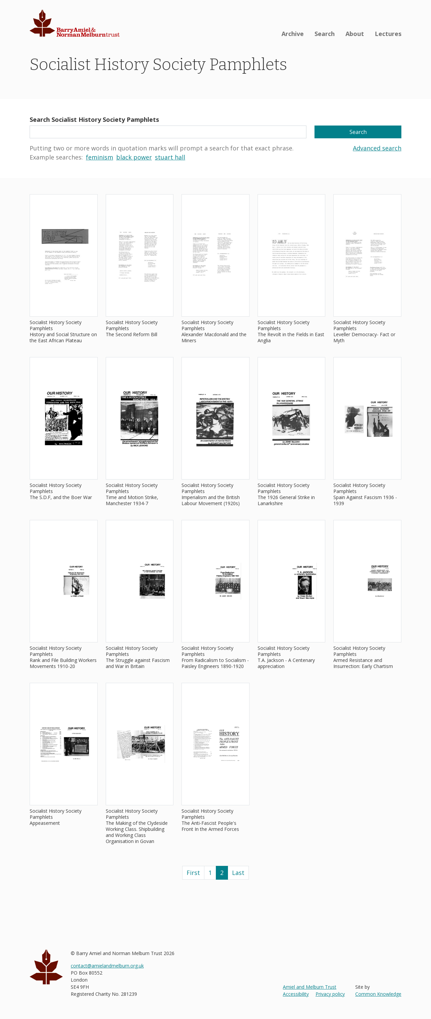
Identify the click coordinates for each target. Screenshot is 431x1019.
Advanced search (377, 148)
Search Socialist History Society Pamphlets (94, 119)
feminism (99, 157)
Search (324, 34)
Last (238, 873)
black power (134, 157)
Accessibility (296, 994)
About (354, 34)
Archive (292, 34)
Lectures (388, 34)
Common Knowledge (378, 994)
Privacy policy (330, 994)
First (193, 873)
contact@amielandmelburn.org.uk (107, 965)
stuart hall (170, 157)
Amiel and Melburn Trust (309, 987)
